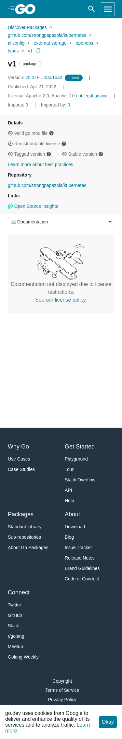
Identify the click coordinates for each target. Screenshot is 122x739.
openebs (84, 43)
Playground (76, 459)
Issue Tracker (78, 547)
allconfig (16, 43)
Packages (21, 514)
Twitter (14, 604)
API (68, 490)
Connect (19, 592)
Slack (13, 625)
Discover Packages (27, 27)
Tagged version (29, 154)
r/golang (16, 636)
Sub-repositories (24, 537)
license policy (70, 300)
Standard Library (25, 526)
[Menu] (61, 221)
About (72, 514)
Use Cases (19, 459)
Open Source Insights (33, 206)
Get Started (80, 446)
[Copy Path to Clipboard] (38, 51)
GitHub (15, 615)
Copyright (62, 681)
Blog (69, 537)
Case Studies (21, 469)
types (13, 50)
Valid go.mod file (31, 133)
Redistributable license (37, 143)
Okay (108, 722)
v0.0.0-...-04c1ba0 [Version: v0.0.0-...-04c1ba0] (35, 77)
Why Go (18, 446)
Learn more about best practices (40, 164)
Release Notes (80, 558)
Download (75, 526)
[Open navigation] (107, 9)
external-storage (50, 43)
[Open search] (91, 9)
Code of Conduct (82, 578)
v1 (30, 50)
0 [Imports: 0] (18, 104)
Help (69, 500)
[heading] (27, 9)
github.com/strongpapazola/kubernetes (47, 35)
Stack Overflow (80, 479)
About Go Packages (28, 547)
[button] (10, 133)
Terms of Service (62, 690)
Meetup (15, 646)
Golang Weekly (23, 657)
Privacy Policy (62, 699)
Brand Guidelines (82, 568)
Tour (69, 469)
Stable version (82, 154)
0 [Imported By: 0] (55, 104)
